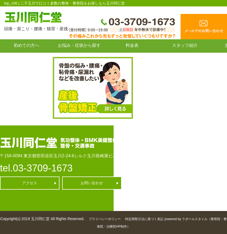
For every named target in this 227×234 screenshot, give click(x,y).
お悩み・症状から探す (79, 45)
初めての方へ (26, 45)
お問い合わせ (26, 57)
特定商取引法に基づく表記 (144, 219)
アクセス (29, 183)
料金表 (132, 45)
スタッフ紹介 (185, 45)
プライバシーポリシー (105, 219)
